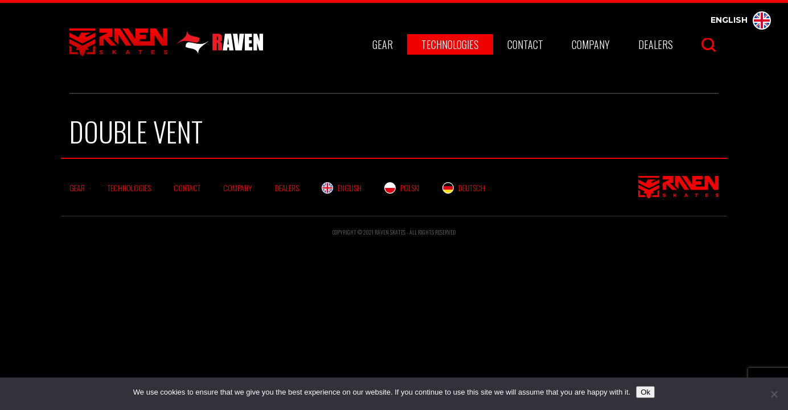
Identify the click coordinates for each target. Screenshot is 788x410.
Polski (402, 188)
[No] (773, 394)
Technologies (450, 44)
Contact (525, 44)
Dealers (655, 44)
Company (591, 44)
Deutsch (463, 188)
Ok (645, 392)
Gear (382, 44)
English (741, 20)
